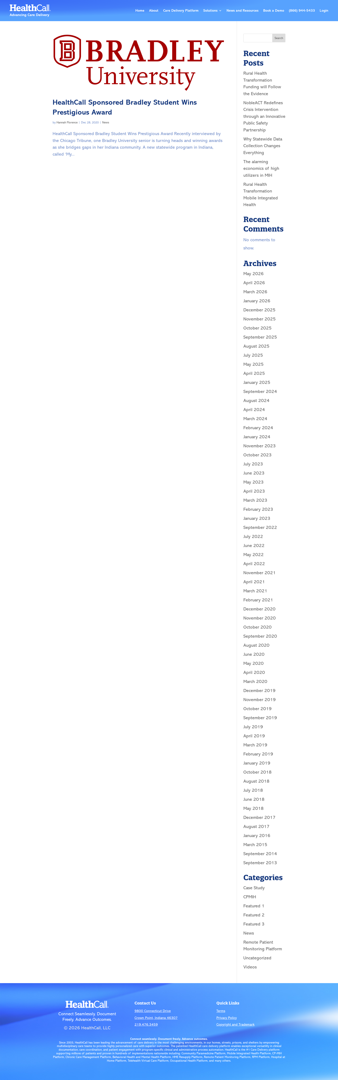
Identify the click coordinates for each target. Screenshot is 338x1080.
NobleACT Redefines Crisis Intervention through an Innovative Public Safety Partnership (264, 116)
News (105, 122)
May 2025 (253, 364)
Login (324, 10)
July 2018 (253, 790)
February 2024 (258, 427)
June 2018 (253, 799)
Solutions (210, 10)
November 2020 (259, 618)
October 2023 (257, 454)
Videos (250, 967)
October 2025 (257, 328)
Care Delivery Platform (181, 10)
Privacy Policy (226, 1018)
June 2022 (253, 545)
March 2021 (255, 590)
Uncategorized (257, 957)
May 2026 (253, 273)
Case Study (254, 887)
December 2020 (259, 609)
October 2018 (257, 772)
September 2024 (260, 391)
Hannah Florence (67, 122)
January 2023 (256, 518)
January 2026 (256, 300)
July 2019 (253, 726)
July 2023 (253, 464)
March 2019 (255, 744)
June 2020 (253, 654)
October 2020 (257, 627)
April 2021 (254, 581)
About (153, 10)
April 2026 (254, 282)
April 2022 (254, 563)
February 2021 (258, 599)
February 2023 (258, 509)
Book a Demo (273, 10)
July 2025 (253, 355)
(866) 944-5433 (302, 10)
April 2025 (254, 373)
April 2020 (254, 672)
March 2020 (255, 681)
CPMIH (249, 896)
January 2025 (256, 382)
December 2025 (259, 309)
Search (279, 38)
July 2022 (253, 536)
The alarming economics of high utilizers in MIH (261, 168)
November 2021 (259, 572)
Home (139, 10)
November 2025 (259, 319)
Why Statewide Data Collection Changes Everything (262, 145)
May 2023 (253, 482)
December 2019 (259, 690)
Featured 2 (253, 915)
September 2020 (260, 636)
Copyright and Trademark (235, 1024)
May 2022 (253, 554)
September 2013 (260, 862)
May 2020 (253, 663)
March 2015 (255, 844)
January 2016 (256, 835)
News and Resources (242, 10)
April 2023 (254, 491)
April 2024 (254, 409)
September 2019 (260, 717)
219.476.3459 (146, 1024)
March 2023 (255, 500)
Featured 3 (253, 924)
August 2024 (256, 400)
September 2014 (260, 853)
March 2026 (255, 291)
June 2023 (253, 473)
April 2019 (254, 735)
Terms (220, 1011)
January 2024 (256, 436)
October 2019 (257, 708)
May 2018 (253, 808)
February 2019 (258, 754)
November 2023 (259, 445)
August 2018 (256, 781)
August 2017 (256, 826)
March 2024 (255, 418)
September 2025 (260, 337)
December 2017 (259, 817)
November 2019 (259, 699)
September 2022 (260, 527)
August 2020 (256, 645)
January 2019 (256, 763)
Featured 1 (253, 905)
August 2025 (256, 346)
